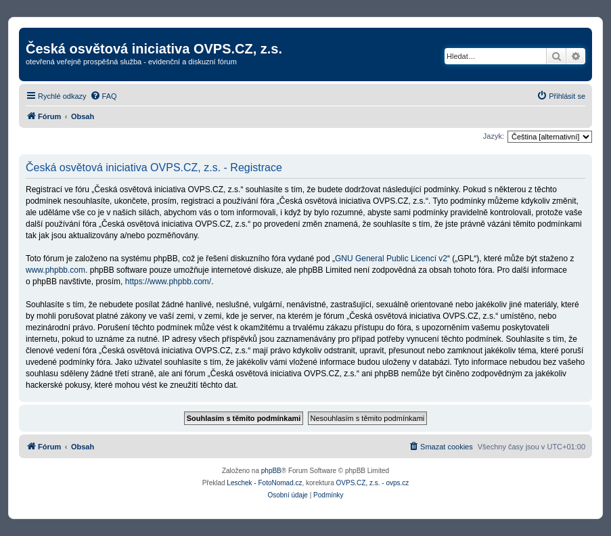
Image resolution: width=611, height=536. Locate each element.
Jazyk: (493, 136)
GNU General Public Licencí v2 (391, 258)
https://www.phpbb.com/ (168, 281)
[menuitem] (103, 96)
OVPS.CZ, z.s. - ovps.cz (372, 483)
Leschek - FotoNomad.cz (264, 483)
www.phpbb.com (55, 270)
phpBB (271, 470)
